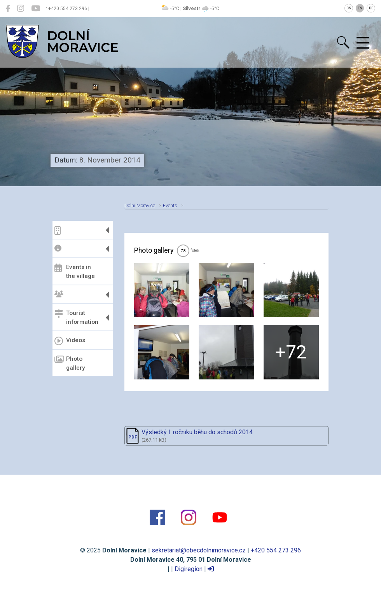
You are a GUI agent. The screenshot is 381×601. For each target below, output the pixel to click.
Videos (69, 341)
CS (348, 8)
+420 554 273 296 (276, 550)
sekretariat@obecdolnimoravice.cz (199, 550)
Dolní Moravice (139, 205)
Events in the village (74, 272)
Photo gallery (69, 363)
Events (170, 205)
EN (360, 8)
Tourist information (76, 317)
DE (371, 8)
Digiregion (189, 569)
